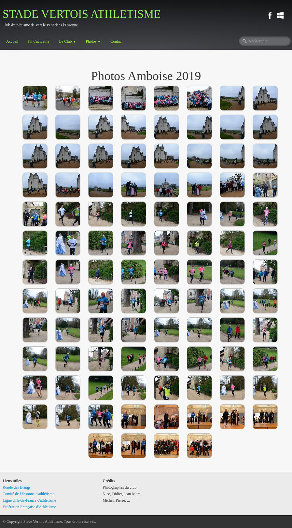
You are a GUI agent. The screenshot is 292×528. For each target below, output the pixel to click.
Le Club (67, 41)
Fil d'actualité (38, 41)
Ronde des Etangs (17, 487)
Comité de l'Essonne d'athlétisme (28, 494)
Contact (116, 41)
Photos (93, 41)
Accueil (12, 41)
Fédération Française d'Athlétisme (29, 507)
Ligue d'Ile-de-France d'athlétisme (29, 500)
